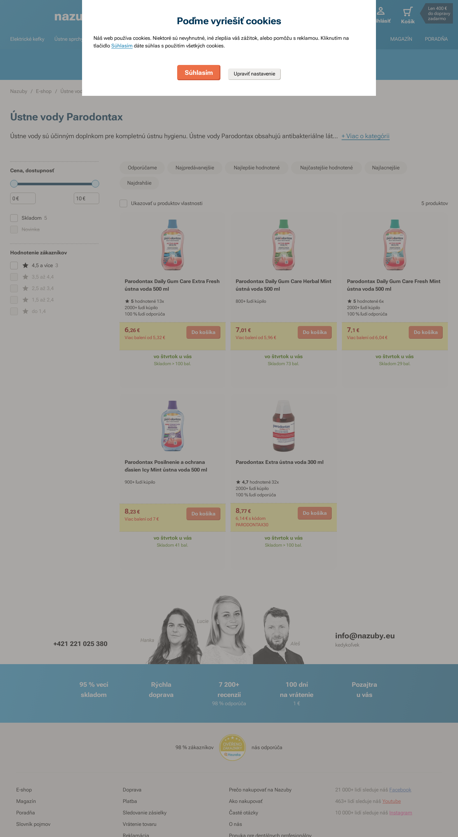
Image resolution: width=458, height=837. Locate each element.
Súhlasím (122, 46)
